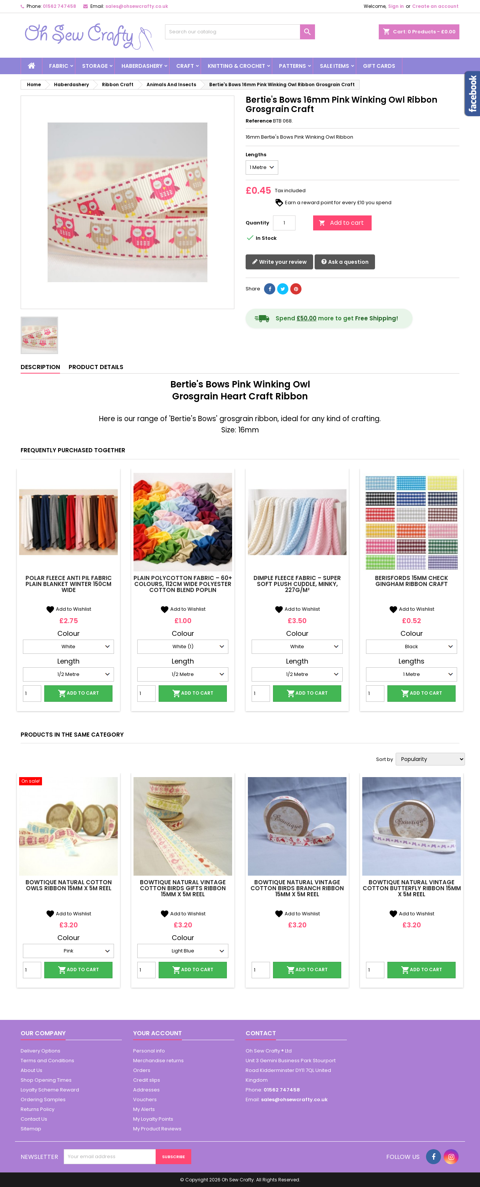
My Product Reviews (157, 1128)
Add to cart (341, 222)
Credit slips (146, 1080)
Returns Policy (37, 1109)
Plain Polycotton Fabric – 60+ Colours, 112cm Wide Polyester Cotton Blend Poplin (183, 584)
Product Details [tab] (96, 367)
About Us (31, 1070)
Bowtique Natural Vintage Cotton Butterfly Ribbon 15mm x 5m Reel (412, 888)
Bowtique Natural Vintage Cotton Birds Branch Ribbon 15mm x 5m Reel (297, 888)
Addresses (146, 1089)
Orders (141, 1070)
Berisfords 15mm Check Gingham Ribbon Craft (411, 581)
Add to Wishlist (68, 609)
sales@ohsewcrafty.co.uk (136, 6)
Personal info (149, 1050)
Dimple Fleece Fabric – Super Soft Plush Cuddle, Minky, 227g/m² (297, 584)
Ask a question (345, 262)
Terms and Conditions (47, 1060)
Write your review (279, 262)
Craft (185, 66)
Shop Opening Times (46, 1080)
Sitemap (31, 1128)
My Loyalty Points (153, 1119)
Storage (95, 66)
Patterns (292, 66)
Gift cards (379, 66)
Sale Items (334, 66)
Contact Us (34, 1119)
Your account (157, 1033)
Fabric (58, 66)
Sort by (384, 759)
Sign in (396, 6)
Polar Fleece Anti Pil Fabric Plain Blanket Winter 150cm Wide (69, 584)
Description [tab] (40, 367)
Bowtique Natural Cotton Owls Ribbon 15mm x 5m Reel (69, 885)
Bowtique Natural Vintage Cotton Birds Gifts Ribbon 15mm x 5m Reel (183, 888)
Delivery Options (40, 1050)
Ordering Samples (43, 1099)
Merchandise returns (158, 1060)
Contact (261, 1033)
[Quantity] (284, 222)
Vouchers (145, 1099)
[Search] (240, 31)
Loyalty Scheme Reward (50, 1089)
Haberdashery (142, 66)
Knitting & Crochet (236, 66)
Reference (259, 121)
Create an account (435, 6)
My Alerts (144, 1109)
